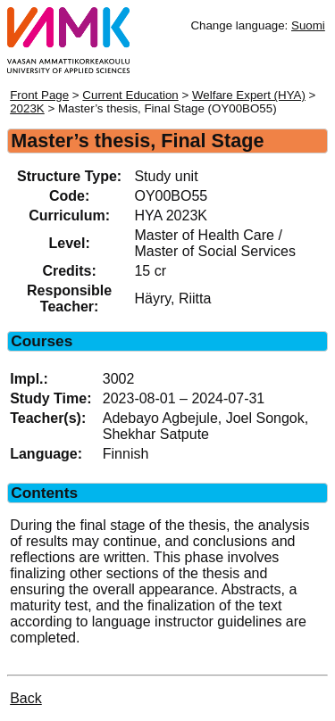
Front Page (39, 95)
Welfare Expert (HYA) (249, 95)
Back (26, 698)
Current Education (130, 95)
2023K (27, 108)
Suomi (308, 25)
